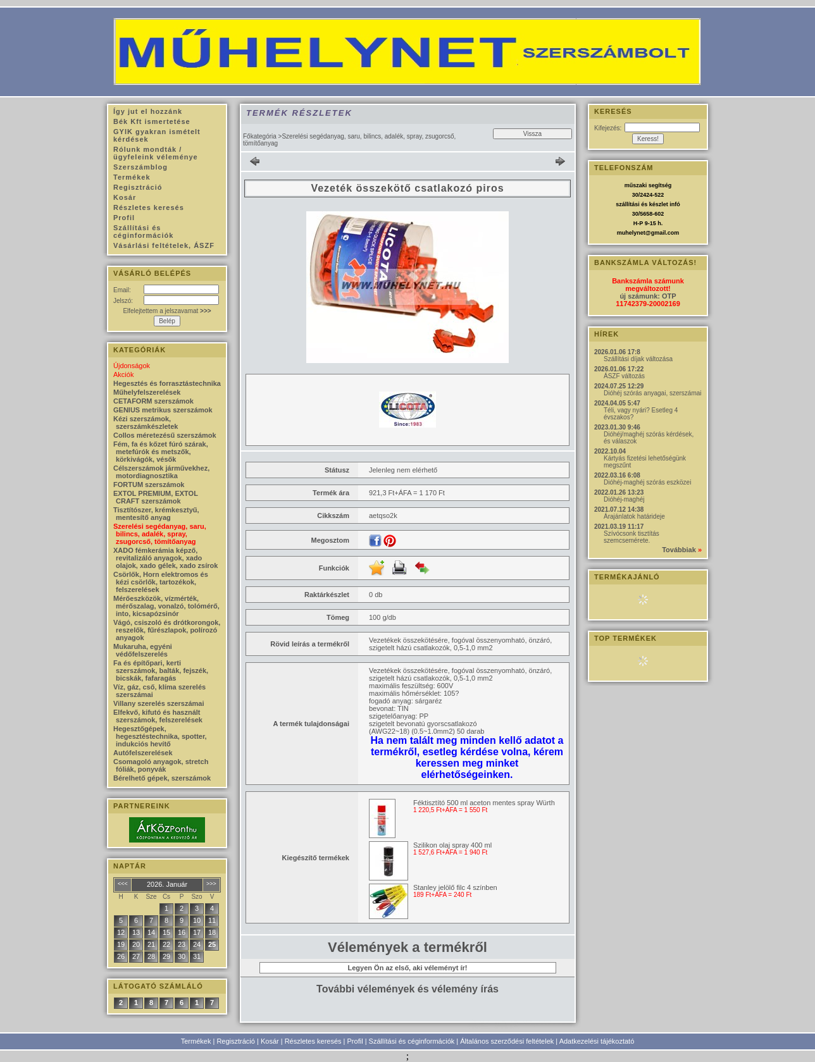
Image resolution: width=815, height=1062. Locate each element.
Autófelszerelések (143, 752)
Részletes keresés (313, 1041)
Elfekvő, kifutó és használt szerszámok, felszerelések (157, 716)
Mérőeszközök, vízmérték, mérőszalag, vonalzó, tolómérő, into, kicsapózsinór (166, 606)
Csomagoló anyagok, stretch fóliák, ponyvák (160, 765)
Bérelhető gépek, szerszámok (162, 778)
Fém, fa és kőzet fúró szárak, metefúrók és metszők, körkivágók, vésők (160, 451)
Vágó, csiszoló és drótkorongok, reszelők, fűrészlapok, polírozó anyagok (166, 630)
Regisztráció (235, 1041)
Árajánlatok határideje (634, 516)
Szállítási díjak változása (638, 358)
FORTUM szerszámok (148, 484)
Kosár (270, 1041)
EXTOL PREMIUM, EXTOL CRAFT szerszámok (155, 497)
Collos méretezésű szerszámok (164, 435)
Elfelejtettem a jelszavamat (167, 310)
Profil (355, 1041)
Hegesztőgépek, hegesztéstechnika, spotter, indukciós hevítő (160, 736)
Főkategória (260, 136)
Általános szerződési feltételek (507, 1041)
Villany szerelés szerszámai (158, 703)
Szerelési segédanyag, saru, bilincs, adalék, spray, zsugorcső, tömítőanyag (159, 533)
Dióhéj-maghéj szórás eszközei (647, 482)
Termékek (196, 1041)
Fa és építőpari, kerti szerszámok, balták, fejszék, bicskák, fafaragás (160, 670)
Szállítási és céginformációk (412, 1041)
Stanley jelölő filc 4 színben (455, 887)
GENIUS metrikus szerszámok (163, 410)
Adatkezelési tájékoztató (597, 1041)
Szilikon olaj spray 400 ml (452, 845)
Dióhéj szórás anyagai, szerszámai (653, 393)
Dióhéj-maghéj (624, 499)
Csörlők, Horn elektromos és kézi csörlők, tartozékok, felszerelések (160, 582)
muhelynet (631, 233)
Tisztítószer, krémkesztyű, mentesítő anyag (156, 513)
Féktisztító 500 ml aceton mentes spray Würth (484, 802)
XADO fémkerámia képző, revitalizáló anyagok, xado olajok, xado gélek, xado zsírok (165, 557)
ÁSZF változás (624, 376)
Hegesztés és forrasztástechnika (167, 383)
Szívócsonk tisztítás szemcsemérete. (631, 537)
